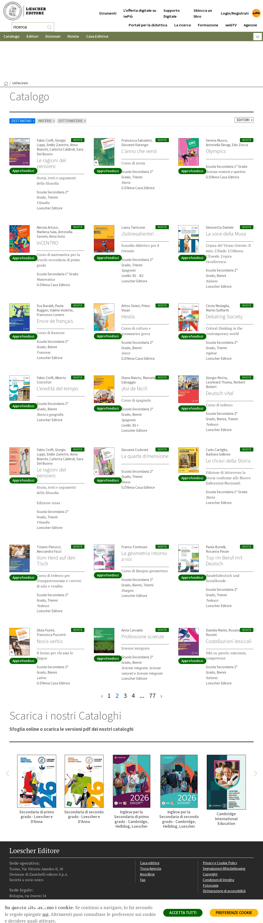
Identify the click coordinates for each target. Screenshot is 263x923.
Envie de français (55, 283)
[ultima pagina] (161, 658)
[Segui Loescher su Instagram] (22, 869)
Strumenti (107, 9)
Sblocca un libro (203, 9)
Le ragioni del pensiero (51, 125)
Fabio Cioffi (45, 102)
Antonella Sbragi (218, 107)
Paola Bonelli (215, 509)
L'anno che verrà (139, 113)
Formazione (208, 21)
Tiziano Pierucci (48, 509)
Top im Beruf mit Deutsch (224, 523)
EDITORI (245, 82)
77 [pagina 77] (152, 658)
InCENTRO (47, 205)
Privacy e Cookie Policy (220, 825)
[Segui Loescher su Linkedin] (30, 869)
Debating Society (224, 279)
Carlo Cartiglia (216, 412)
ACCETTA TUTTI (182, 912)
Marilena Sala (46, 194)
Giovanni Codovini (134, 412)
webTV (231, 21)
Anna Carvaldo (132, 592)
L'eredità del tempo (57, 351)
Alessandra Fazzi (49, 513)
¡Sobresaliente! (137, 196)
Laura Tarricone (133, 190)
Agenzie (250, 21)
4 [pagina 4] (133, 658)
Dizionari (52, 36)
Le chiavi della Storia (228, 423)
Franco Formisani (134, 509)
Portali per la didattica (148, 21)
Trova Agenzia (150, 831)
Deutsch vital (219, 355)
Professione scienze (142, 598)
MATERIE (47, 83)
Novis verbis (50, 603)
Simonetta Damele (220, 190)
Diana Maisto (131, 340)
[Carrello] (258, 36)
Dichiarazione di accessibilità (224, 853)
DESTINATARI (23, 83)
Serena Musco (216, 102)
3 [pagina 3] (125, 658)
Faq (142, 842)
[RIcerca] (49, 27)
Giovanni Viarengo (134, 107)
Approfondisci (23, 133)
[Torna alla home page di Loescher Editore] (24, 11)
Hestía (128, 279)
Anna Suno (57, 198)
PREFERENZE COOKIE (234, 912)
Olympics (216, 113)
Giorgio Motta (216, 340)
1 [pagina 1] (109, 658)
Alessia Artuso (47, 190)
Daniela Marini (216, 592)
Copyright (210, 836)
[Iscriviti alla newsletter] (46, 869)
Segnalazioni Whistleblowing (224, 831)
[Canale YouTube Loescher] (38, 869)
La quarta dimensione (144, 418)
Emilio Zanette (57, 107)
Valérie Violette (61, 272)
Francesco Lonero (50, 277)
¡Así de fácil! (134, 351)
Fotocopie (211, 848)
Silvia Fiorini (45, 592)
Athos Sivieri (130, 268)
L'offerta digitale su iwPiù (140, 9)
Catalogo (12, 36)
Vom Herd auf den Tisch (56, 523)
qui (45, 914)
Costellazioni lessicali (229, 603)
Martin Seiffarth (217, 272)
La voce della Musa (226, 196)
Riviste (73, 36)
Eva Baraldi (45, 268)
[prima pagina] (102, 658)
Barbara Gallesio (218, 416)
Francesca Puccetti (51, 597)
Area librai (147, 836)
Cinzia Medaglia (217, 268)
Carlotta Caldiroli (62, 111)
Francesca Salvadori (136, 102)
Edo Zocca (240, 107)
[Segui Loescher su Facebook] (13, 869)
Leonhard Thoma (219, 344)
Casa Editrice (97, 36)
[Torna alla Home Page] (6, 46)
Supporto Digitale (171, 9)
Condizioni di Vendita (218, 842)
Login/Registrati (235, 9)
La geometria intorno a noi (144, 518)
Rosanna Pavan (217, 513)
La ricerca (182, 21)
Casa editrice (149, 825)
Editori (32, 36)
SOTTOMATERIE (73, 83)
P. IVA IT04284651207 (25, 889)
